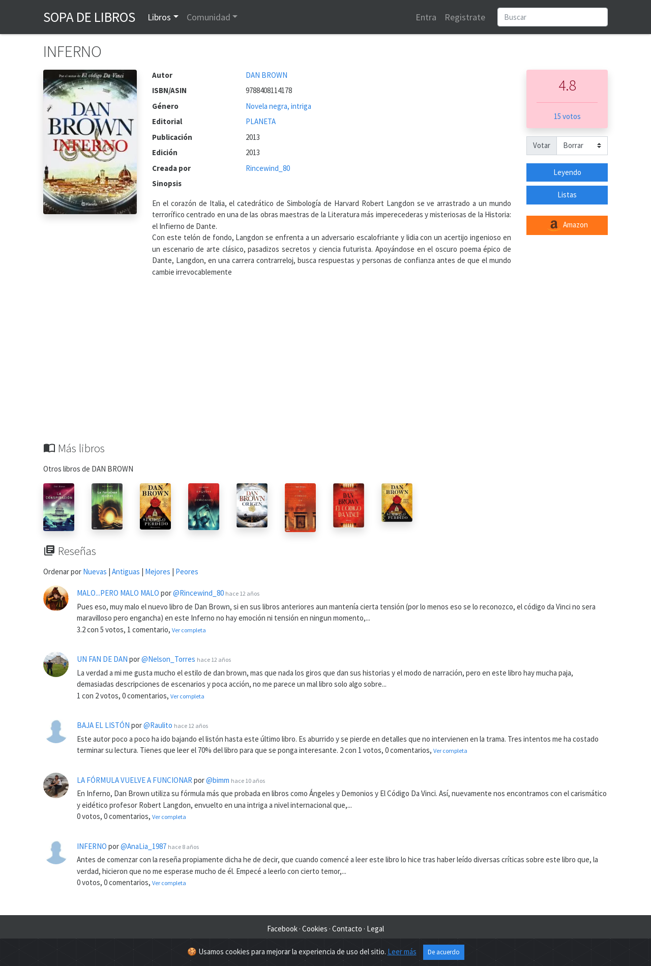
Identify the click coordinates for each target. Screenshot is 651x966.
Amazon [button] (567, 225)
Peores (186, 571)
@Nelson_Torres (168, 659)
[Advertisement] (325, 365)
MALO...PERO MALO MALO (118, 593)
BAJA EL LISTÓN (103, 725)
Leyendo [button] (567, 172)
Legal (375, 928)
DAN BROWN (266, 75)
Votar (541, 145)
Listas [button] (567, 194)
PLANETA (261, 121)
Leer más (402, 951)
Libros (159, 17)
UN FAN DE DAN (102, 659)
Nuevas (95, 571)
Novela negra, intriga (278, 106)
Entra (426, 17)
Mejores (157, 571)
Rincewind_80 (268, 168)
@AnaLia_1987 (143, 846)
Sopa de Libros (89, 16)
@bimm (217, 780)
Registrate (465, 17)
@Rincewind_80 (198, 593)
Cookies (315, 928)
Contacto (347, 928)
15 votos (567, 116)
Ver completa (189, 630)
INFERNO (92, 846)
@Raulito (157, 725)
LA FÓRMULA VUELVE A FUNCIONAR (134, 780)
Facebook (282, 928)
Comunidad (208, 17)
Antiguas (126, 571)
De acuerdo (444, 952)
